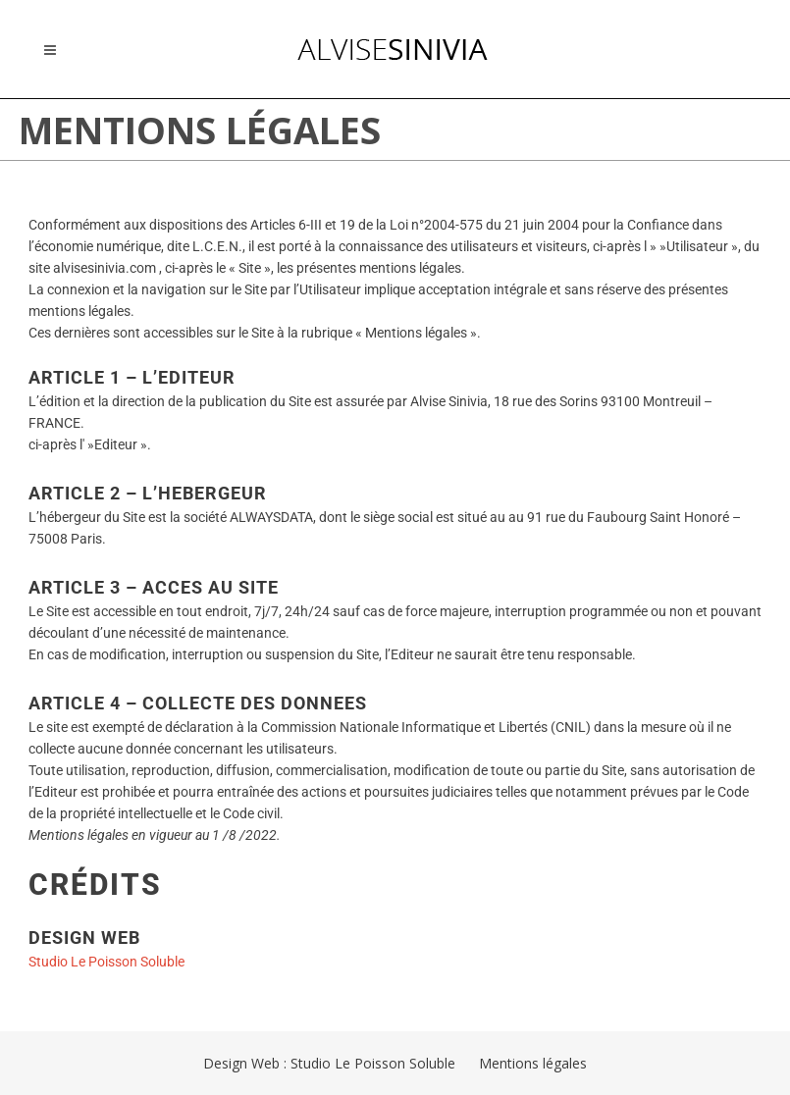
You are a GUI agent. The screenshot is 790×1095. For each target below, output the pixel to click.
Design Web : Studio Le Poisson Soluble (329, 1063)
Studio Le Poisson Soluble (106, 961)
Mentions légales (533, 1063)
